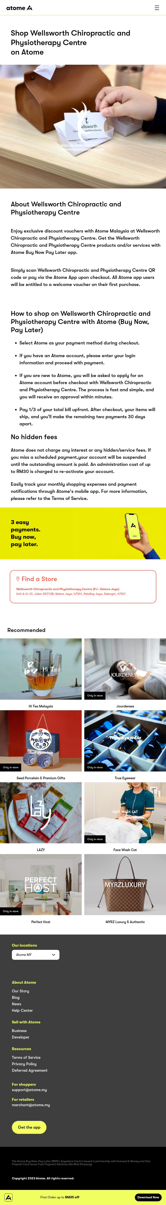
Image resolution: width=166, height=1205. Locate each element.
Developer (20, 1037)
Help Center (22, 1010)
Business (19, 1031)
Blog (16, 997)
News (16, 1004)
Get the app (29, 1127)
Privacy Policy (24, 1064)
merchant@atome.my (31, 1105)
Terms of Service (26, 1057)
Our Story (20, 991)
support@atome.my (29, 1090)
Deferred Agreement (30, 1070)
